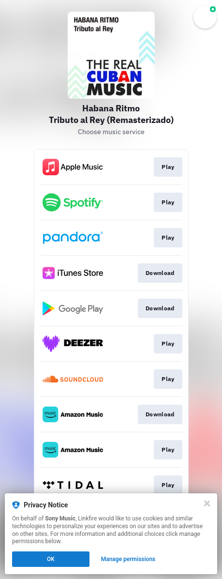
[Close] (207, 503)
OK (51, 559)
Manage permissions (128, 559)
